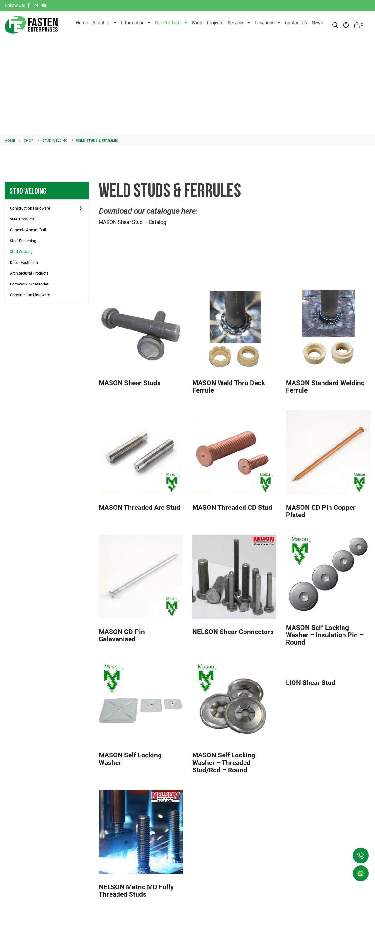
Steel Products (22, 219)
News (317, 22)
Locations (264, 22)
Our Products (168, 22)
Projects (215, 22)
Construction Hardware (30, 208)
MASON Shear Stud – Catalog (132, 222)
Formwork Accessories (29, 284)
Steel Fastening (23, 241)
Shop (197, 22)
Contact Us (296, 22)
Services (236, 22)
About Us (101, 22)
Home (82, 22)
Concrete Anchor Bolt (28, 230)
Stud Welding (21, 251)
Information (133, 22)
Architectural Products (29, 273)
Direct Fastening (24, 262)
